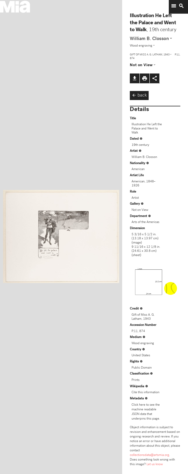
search (181, 6)
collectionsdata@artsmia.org (149, 455)
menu (173, 6)
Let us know (155, 464)
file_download (134, 78)
